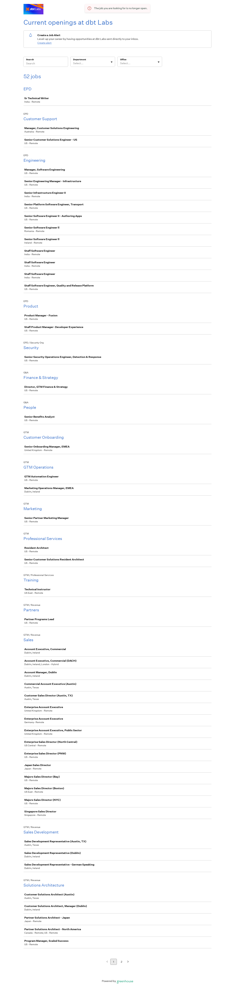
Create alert (44, 42)
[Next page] (128, 962)
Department (79, 59)
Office (123, 59)
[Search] (46, 64)
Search (30, 59)
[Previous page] (107, 962)
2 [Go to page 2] (121, 961)
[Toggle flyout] (112, 62)
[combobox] (73, 63)
